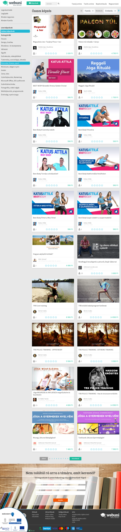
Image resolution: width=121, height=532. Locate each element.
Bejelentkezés (101, 4)
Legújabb (4, 13)
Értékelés (110, 11)
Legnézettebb (6, 10)
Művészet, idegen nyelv (10, 67)
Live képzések (7, 28)
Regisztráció (114, 4)
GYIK (73, 522)
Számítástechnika (8, 84)
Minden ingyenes (7, 17)
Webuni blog (49, 516)
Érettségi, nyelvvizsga (9, 94)
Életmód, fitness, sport (10, 63)
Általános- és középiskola (11, 46)
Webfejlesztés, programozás (12, 91)
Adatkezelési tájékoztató (80, 514)
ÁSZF (74, 516)
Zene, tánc (5, 74)
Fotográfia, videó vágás (10, 87)
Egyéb (3, 53)
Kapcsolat (35, 514)
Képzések (33, 3)
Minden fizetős (7, 20)
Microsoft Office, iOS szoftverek (13, 81)
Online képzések (8, 31)
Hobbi (3, 70)
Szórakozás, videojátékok (11, 56)
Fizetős (89, 11)
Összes (4, 39)
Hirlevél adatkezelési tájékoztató (79, 519)
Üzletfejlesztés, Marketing (11, 77)
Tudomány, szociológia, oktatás (13, 60)
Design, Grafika (7, 42)
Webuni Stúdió (50, 519)
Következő (75, 459)
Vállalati (4, 49)
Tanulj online (77, 4)
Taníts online (89, 4)
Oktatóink (35, 516)
